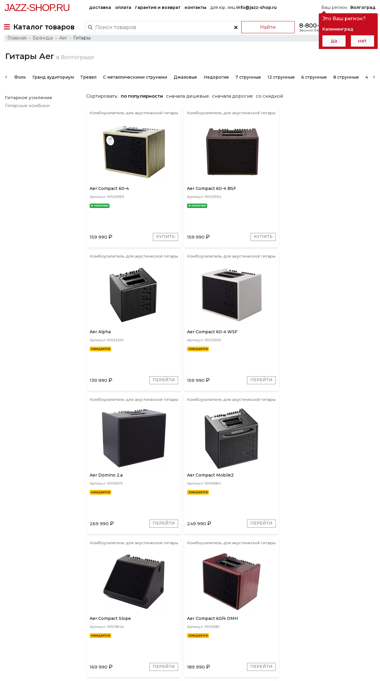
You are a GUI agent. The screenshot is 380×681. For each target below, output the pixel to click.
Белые (320, 596)
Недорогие (215, 87)
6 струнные (313, 87)
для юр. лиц (243, 7)
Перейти (283, 252)
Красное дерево (181, 596)
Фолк (19, 87)
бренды (213, 636)
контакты (195, 7)
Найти (264, 27)
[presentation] (5, 87)
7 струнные (247, 87)
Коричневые (246, 596)
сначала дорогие (234, 106)
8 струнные (345, 87)
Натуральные (348, 596)
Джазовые (185, 87)
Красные (216, 596)
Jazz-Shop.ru (36, 7)
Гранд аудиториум (52, 87)
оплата (123, 7)
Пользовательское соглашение (36, 666)
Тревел (88, 87)
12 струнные (280, 87)
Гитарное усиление (28, 107)
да (334, 41)
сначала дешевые (189, 106)
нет (362, 41)
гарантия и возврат (157, 7)
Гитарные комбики (26, 115)
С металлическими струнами (134, 87)
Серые (149, 596)
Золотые (276, 596)
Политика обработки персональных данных (48, 672)
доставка (100, 7)
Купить (141, 252)
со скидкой (271, 106)
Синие (299, 596)
